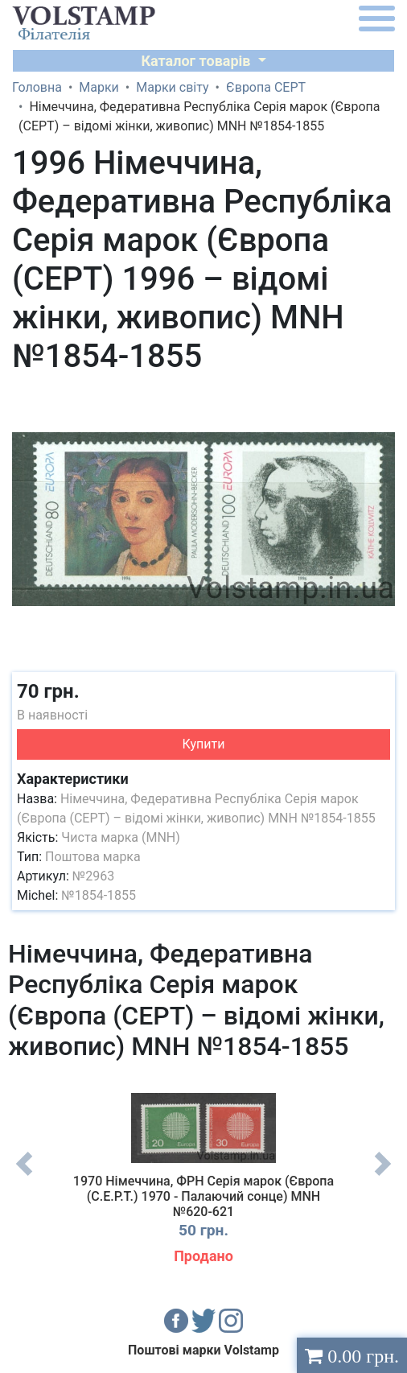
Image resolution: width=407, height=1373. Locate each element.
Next (383, 1176)
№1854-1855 (98, 895)
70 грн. (48, 691)
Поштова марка (93, 856)
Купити (204, 744)
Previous (24, 1176)
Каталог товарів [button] (197, 60)
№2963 (93, 876)
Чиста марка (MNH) (120, 837)
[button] (380, 397)
